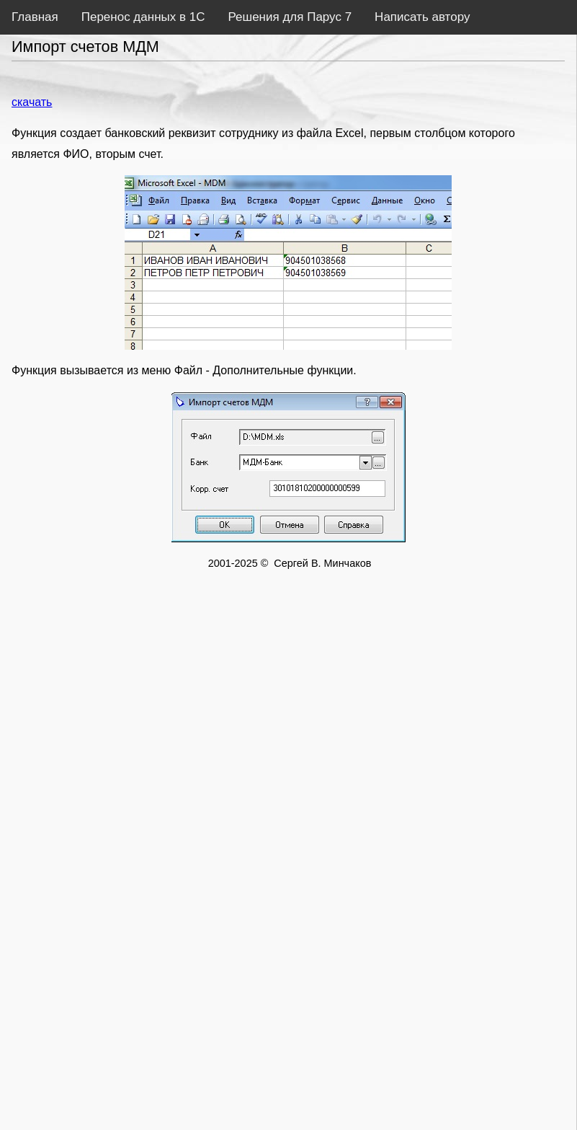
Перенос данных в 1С (143, 17)
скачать (32, 102)
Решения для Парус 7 (290, 17)
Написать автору (422, 17)
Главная (35, 17)
